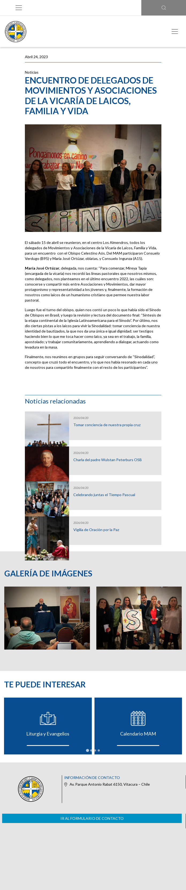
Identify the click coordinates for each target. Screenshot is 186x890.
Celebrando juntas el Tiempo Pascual (104, 495)
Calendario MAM (138, 734)
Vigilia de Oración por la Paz (96, 530)
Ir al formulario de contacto (92, 818)
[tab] (87, 750)
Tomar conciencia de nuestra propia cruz (107, 425)
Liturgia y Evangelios (47, 734)
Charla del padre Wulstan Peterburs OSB (107, 460)
